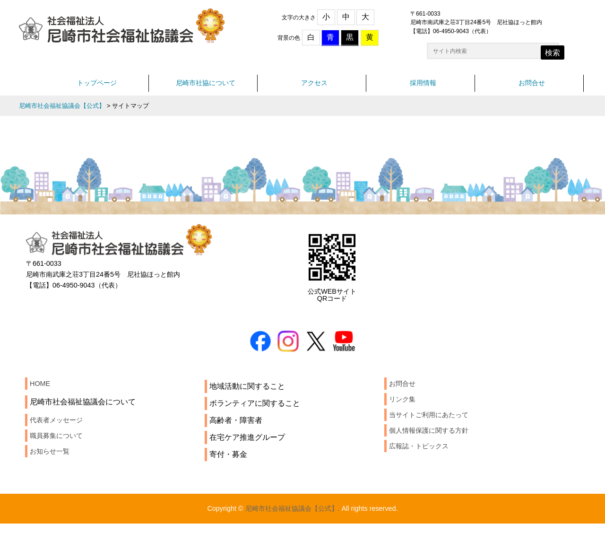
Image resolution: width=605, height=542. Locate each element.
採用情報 (423, 89)
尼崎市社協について (206, 89)
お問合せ (532, 89)
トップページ (97, 89)
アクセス (314, 89)
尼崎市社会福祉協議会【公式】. (291, 526)
